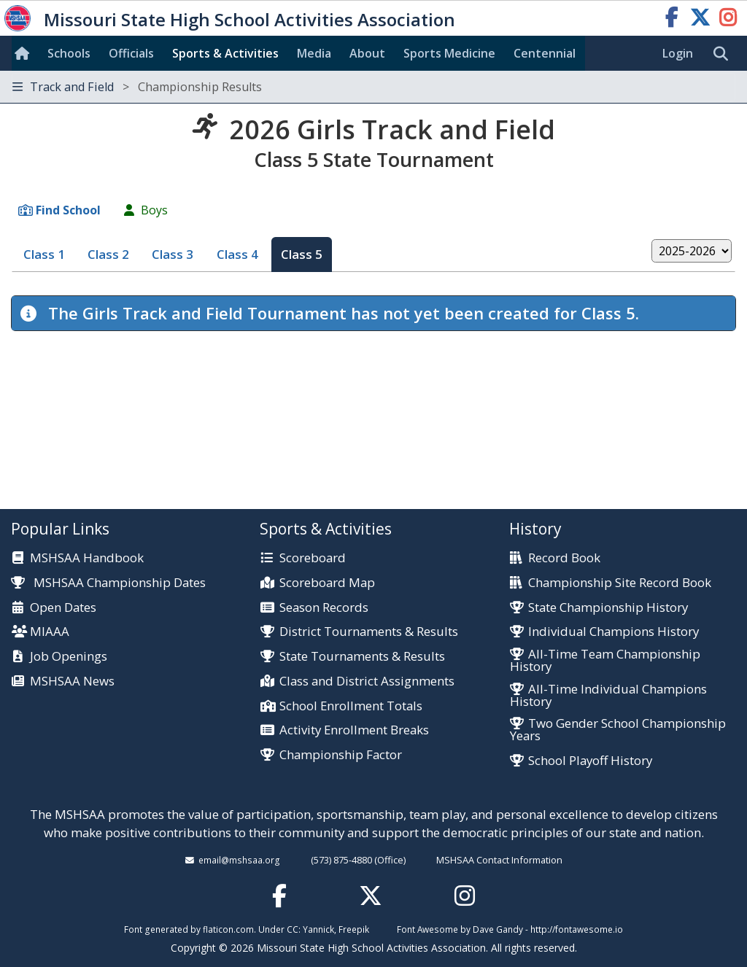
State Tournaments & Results (362, 657)
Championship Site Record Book (619, 583)
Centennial (545, 53)
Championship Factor (340, 755)
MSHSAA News (72, 681)
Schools (68, 53)
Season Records (323, 608)
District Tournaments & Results (368, 632)
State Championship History (608, 608)
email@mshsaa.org (239, 860)
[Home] (25, 53)
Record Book (564, 558)
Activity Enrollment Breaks (354, 730)
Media (314, 53)
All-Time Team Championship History (605, 661)
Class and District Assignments (366, 681)
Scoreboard (312, 558)
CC (292, 929)
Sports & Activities (225, 53)
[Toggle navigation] (373, 87)
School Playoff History (590, 761)
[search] (724, 53)
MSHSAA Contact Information (499, 859)
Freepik (353, 929)
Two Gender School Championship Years (618, 730)
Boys (154, 210)
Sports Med (449, 53)
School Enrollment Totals (350, 706)
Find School (68, 210)
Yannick (318, 929)
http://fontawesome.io (576, 929)
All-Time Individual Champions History (608, 696)
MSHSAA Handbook (87, 558)
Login (677, 53)
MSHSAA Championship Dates (108, 582)
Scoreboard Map (327, 583)
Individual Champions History (613, 632)
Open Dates (63, 608)
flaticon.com (228, 929)
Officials (131, 53)
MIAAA (49, 632)
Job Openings (68, 657)
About (367, 53)
